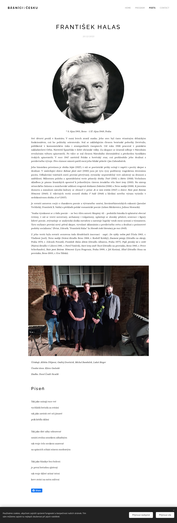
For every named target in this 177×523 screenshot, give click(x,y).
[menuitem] (131, 7)
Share (36, 490)
